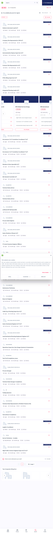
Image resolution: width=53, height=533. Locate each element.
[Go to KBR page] (17, 475)
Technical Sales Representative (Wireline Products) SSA (17, 403)
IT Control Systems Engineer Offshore (12, 244)
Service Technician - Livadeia (10, 438)
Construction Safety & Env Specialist (12, 277)
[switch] (45, 458)
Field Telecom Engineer (8, 255)
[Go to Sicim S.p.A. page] (45, 475)
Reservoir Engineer (7, 299)
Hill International (44, 106)
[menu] (26, 530)
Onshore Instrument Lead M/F (10, 28)
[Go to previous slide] (3, 113)
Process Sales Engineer (8, 220)
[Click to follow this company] (18, 109)
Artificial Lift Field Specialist (10, 209)
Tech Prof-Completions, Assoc (10, 358)
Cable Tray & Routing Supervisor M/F (12, 311)
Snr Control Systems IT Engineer (11, 266)
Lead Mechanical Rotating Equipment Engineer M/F (16, 336)
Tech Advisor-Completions (9, 414)
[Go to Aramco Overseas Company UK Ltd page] (8, 475)
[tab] (4, 8)
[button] (34, 2)
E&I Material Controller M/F (10, 176)
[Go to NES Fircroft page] (36, 475)
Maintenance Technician (9, 288)
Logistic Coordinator (8, 427)
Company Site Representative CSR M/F (13, 40)
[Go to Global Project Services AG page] (5, 367)
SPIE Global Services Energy (14, 24)
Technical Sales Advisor (8, 187)
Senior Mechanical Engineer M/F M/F (12, 324)
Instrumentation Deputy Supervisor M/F (13, 53)
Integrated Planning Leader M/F (11, 90)
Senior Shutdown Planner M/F (10, 233)
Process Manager (7, 370)
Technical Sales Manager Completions (12, 381)
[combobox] (20, 3)
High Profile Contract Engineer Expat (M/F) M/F (15, 450)
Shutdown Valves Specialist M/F (11, 164)
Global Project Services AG (14, 367)
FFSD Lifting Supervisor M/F (10, 77)
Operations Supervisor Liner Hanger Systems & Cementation (18, 347)
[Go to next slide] (49, 113)
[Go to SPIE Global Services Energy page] (5, 24)
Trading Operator (7, 392)
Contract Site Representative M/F (11, 65)
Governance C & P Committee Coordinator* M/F (15, 139)
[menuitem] (8, 530)
